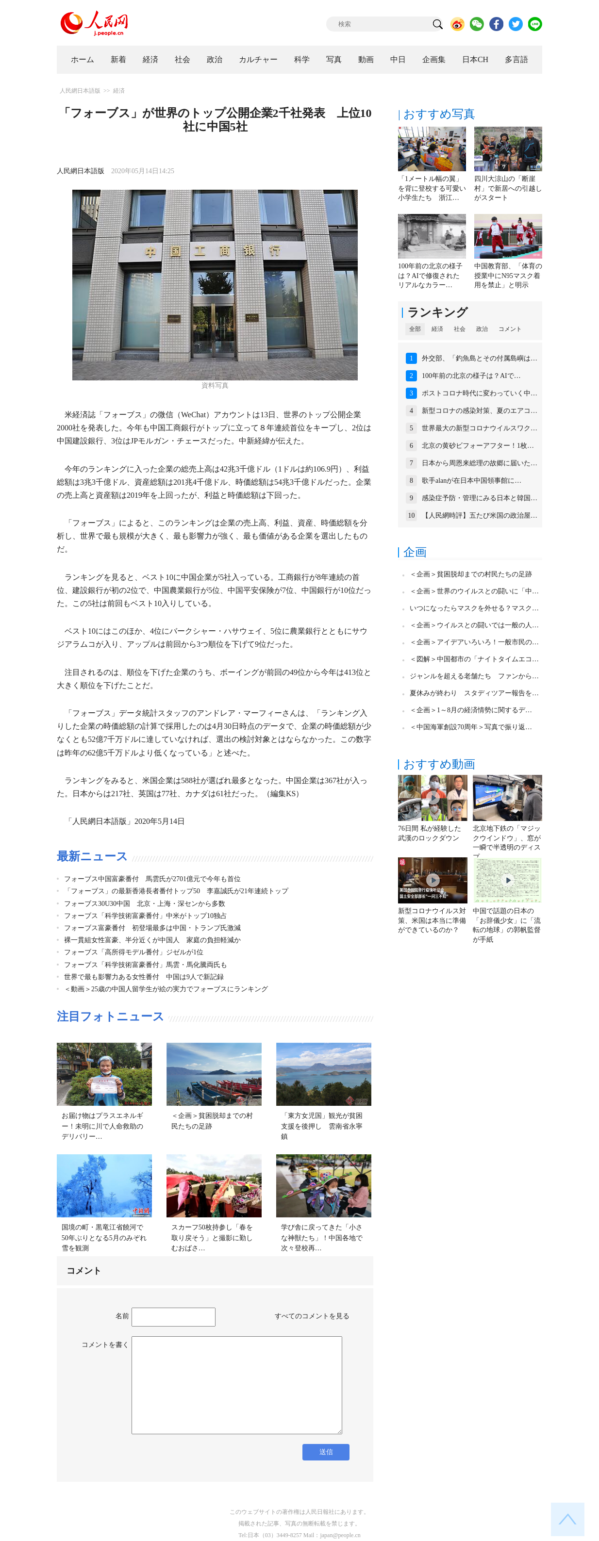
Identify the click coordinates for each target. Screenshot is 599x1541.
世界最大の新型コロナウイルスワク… (479, 428)
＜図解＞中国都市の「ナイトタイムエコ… (474, 659)
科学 (302, 59)
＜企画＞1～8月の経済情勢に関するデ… (471, 710)
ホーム (82, 59)
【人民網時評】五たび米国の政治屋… (479, 515)
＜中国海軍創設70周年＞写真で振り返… (471, 727)
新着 (118, 59)
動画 (366, 59)
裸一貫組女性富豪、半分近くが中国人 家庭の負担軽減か (152, 940)
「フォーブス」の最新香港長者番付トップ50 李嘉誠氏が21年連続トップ (176, 891)
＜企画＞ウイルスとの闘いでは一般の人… (474, 625)
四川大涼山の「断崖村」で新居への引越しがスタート (508, 188)
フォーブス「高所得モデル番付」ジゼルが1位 (133, 952)
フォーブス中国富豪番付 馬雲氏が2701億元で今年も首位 (152, 879)
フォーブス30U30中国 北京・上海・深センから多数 (144, 903)
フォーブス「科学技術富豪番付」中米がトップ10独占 (145, 915)
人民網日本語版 (80, 90)
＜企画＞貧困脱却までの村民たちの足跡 (471, 574)
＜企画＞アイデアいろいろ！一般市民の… (474, 642)
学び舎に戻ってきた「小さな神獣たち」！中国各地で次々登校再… (322, 1238)
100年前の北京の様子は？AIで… (471, 375)
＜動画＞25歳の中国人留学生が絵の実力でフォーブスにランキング (166, 989)
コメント (510, 329)
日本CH (475, 59)
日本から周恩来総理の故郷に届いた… (479, 463)
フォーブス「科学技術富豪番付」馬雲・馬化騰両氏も (145, 964)
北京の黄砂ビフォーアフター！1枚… (478, 445)
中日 (398, 59)
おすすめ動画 (439, 764)
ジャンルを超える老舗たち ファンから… (474, 676)
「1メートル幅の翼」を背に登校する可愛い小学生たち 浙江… (432, 188)
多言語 (516, 59)
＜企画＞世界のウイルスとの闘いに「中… (474, 591)
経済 (150, 59)
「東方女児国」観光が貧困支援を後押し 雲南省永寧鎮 (322, 1126)
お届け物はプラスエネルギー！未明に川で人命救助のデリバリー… (102, 1126)
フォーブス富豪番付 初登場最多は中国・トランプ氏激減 (152, 928)
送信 (326, 1452)
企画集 (434, 59)
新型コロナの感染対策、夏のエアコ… (479, 410)
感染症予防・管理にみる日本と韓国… (479, 498)
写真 (334, 59)
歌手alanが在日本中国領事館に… (471, 480)
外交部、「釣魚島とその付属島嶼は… (479, 358)
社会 (182, 59)
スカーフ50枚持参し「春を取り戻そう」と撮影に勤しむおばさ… (212, 1238)
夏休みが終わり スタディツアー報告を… (474, 693)
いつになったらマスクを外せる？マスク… (474, 608)
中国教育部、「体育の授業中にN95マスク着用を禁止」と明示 (508, 275)
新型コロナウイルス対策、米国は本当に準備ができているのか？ (432, 920)
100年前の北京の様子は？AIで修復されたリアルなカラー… (430, 275)
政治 (214, 59)
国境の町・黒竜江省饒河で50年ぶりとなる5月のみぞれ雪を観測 (104, 1238)
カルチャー (258, 59)
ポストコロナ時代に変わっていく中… (479, 393)
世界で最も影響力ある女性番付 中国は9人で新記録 (144, 977)
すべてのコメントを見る (312, 1316)
